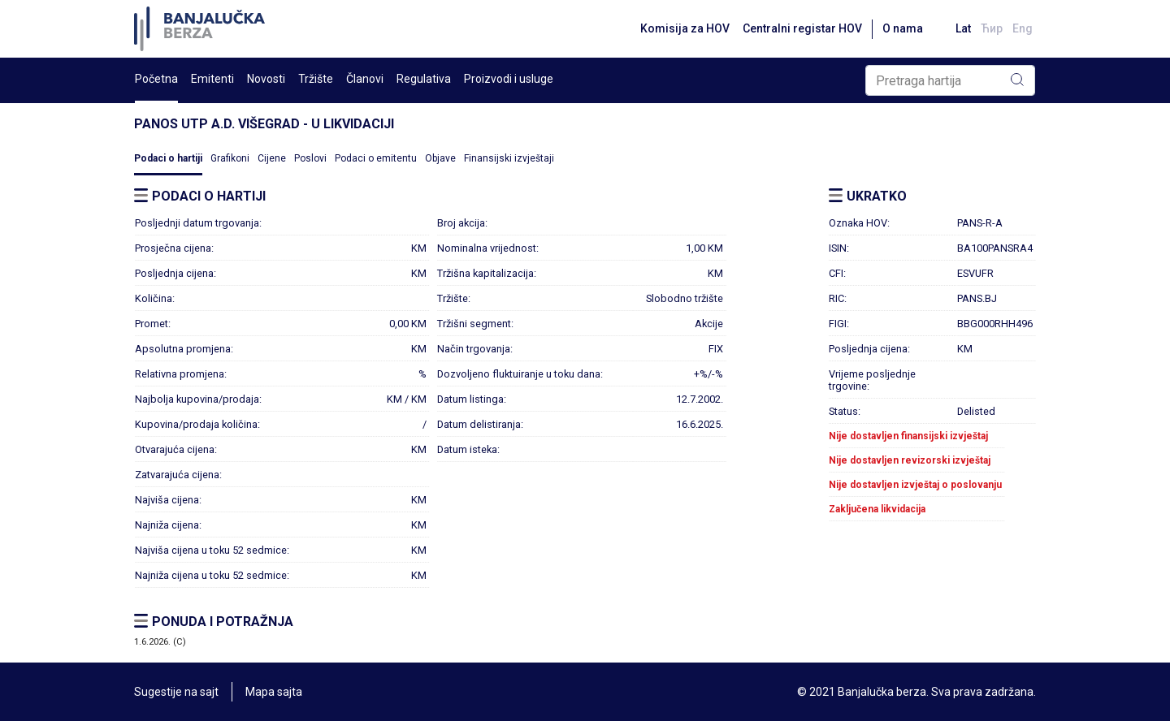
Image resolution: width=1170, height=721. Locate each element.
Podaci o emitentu (376, 158)
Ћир (992, 28)
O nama (902, 28)
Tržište (315, 78)
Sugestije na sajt (176, 691)
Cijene (272, 158)
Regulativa (423, 78)
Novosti (266, 78)
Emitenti (212, 78)
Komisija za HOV (685, 28)
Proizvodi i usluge (508, 78)
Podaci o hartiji (168, 158)
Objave (440, 158)
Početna (156, 78)
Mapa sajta (273, 691)
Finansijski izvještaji (509, 158)
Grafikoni (229, 158)
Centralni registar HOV (802, 28)
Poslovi (310, 158)
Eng (1022, 28)
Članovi (365, 78)
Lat (963, 28)
